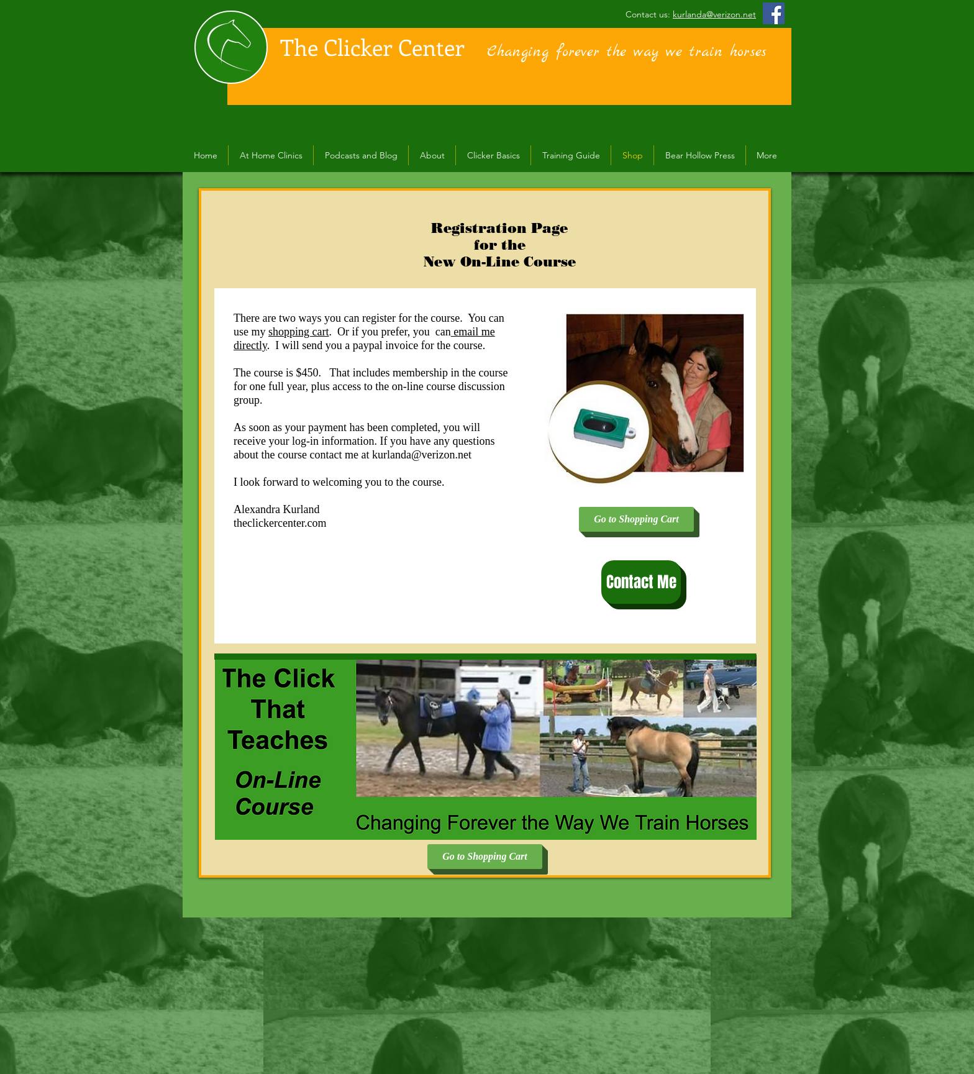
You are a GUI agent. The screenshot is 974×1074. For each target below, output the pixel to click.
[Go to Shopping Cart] (636, 519)
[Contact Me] (641, 582)
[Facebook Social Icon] (774, 13)
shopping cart (298, 331)
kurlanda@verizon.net (714, 14)
